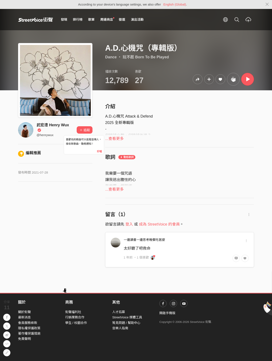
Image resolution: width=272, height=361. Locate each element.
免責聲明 (24, 339)
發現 (64, 19)
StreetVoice (35, 19)
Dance (111, 57)
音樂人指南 (120, 328)
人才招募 (118, 312)
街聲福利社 (73, 312)
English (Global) (174, 4)
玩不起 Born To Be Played (146, 57)
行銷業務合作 (74, 317)
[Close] (267, 4)
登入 (129, 224)
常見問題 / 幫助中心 (126, 323)
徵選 (122, 19)
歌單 (91, 19)
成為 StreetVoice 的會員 (159, 224)
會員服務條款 (27, 323)
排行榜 (77, 19)
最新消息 (24, 317)
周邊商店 (107, 19)
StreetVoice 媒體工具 (127, 317)
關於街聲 (24, 312)
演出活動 (137, 19)
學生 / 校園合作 (76, 323)
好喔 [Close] (99, 151)
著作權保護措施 (29, 333)
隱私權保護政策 (29, 328)
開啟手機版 (167, 313)
